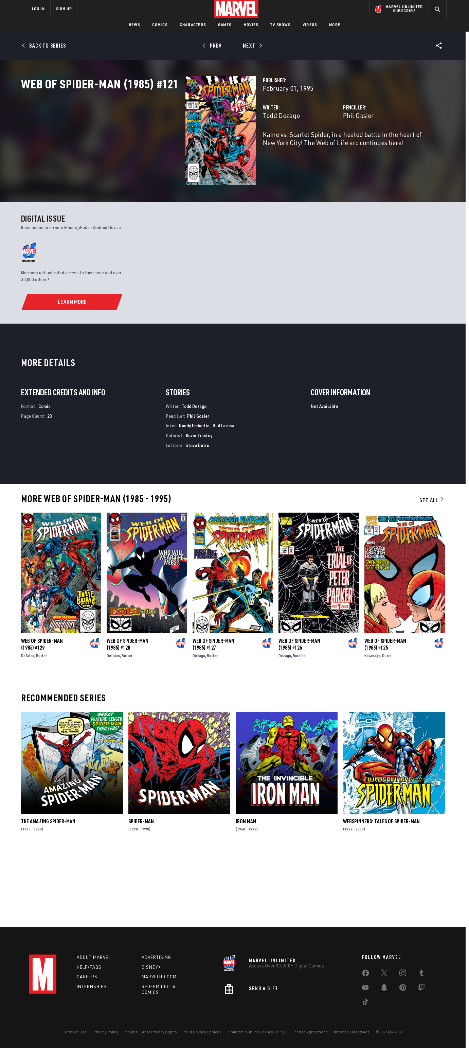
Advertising (156, 957)
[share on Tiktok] (365, 1003)
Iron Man (246, 895)
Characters (193, 24)
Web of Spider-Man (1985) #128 (127, 718)
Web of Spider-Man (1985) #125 (385, 718)
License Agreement (309, 1031)
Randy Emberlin (194, 499)
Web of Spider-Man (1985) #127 (213, 718)
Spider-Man (141, 895)
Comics (159, 24)
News (134, 24)
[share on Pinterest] (402, 988)
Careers (87, 977)
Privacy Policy (105, 1031)
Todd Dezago (166, 145)
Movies (250, 24)
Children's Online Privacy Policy (256, 1031)
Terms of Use (75, 1031)
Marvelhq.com (159, 977)
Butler (41, 729)
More (334, 24)
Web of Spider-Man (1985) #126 (299, 718)
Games (224, 24)
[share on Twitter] (384, 974)
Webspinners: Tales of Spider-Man (381, 895)
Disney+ (151, 967)
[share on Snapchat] (384, 988)
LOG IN (38, 8)
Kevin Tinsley (199, 509)
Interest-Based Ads (351, 1031)
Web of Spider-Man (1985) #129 (42, 718)
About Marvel (94, 957)
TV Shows (280, 24)
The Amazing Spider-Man (48, 895)
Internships (92, 987)
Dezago (199, 729)
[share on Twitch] (421, 988)
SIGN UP (64, 8)
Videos (310, 24)
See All (432, 573)
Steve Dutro (197, 519)
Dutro (387, 729)
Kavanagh (372, 729)
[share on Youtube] (365, 988)
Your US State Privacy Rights (151, 1031)
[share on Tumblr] (421, 974)
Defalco (27, 729)
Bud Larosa (223, 499)
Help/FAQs (89, 967)
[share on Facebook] (365, 974)
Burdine (299, 729)
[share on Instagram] (402, 974)
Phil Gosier (301, 145)
